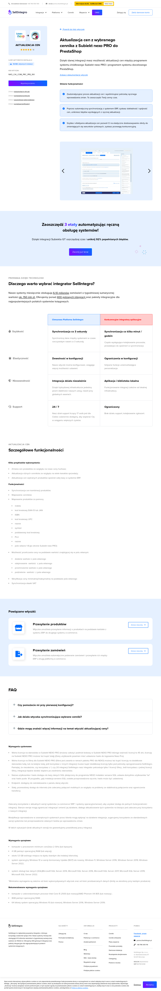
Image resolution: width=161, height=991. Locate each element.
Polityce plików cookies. (79, 988)
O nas (86, 933)
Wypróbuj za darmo (28, 83)
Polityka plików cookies (92, 970)
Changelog (112, 958)
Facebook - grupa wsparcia (140, 934)
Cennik (71, 12)
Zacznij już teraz (80, 251)
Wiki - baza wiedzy (90, 958)
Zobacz (19, 91)
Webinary (87, 954)
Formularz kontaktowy (66, 938)
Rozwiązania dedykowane (118, 954)
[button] (41, 12)
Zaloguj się (121, 12)
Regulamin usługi (89, 962)
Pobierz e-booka (114, 963)
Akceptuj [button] (150, 984)
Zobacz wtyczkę (138, 625)
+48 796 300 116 (141, 944)
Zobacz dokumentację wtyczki (74, 74)
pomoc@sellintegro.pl (143, 940)
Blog (85, 949)
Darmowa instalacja (115, 950)
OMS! (97, 12)
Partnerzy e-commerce (91, 938)
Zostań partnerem (90, 942)
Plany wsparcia (114, 942)
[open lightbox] (106, 171)
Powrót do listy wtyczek (72, 29)
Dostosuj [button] (137, 984)
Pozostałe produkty (115, 946)
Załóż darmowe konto (141, 12)
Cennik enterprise (115, 938)
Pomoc (61, 942)
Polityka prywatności (91, 966)
